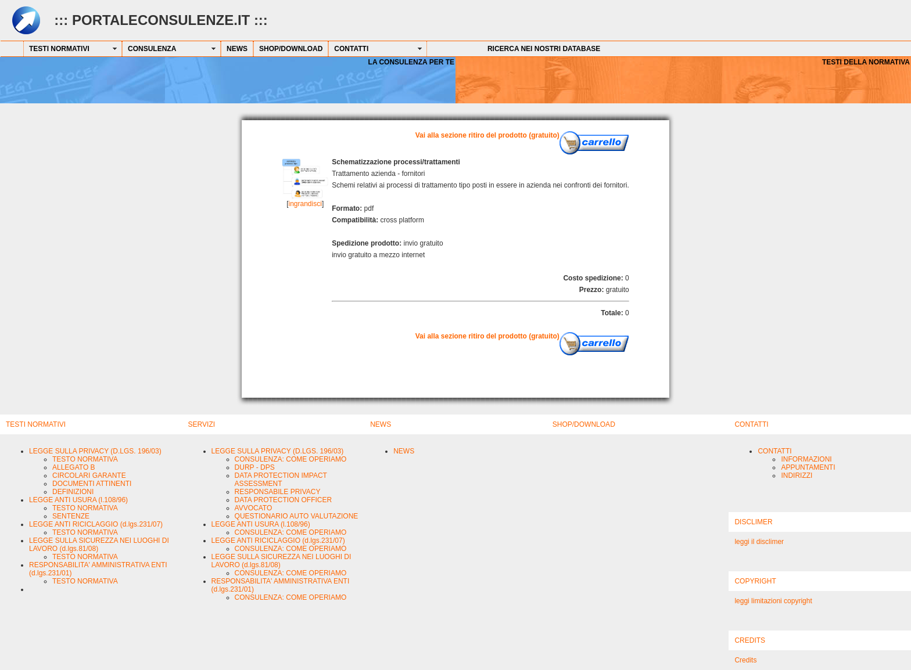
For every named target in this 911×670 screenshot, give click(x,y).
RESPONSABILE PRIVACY (278, 492)
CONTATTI (351, 49)
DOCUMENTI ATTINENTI (91, 484)
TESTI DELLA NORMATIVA (866, 62)
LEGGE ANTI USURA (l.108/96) (78, 500)
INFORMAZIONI (806, 459)
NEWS (237, 49)
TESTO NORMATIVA (85, 459)
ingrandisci (305, 204)
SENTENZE (70, 516)
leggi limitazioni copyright (773, 601)
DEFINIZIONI (73, 492)
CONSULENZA (152, 49)
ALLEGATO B (73, 467)
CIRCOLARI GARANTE (89, 475)
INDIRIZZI (796, 475)
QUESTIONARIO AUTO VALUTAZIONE (296, 516)
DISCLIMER (753, 522)
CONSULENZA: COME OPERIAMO (291, 459)
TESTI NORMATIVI (59, 49)
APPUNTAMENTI (808, 467)
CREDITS (749, 640)
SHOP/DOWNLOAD (290, 49)
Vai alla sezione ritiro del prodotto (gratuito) (487, 135)
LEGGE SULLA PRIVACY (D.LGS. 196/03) (95, 451)
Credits (745, 660)
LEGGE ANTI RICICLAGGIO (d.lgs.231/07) (96, 524)
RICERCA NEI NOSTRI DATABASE (543, 49)
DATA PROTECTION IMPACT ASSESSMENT (281, 479)
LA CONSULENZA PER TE (411, 62)
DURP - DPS (255, 467)
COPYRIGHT (755, 581)
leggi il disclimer (759, 542)
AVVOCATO (253, 508)
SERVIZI (201, 424)
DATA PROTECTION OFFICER (283, 500)
